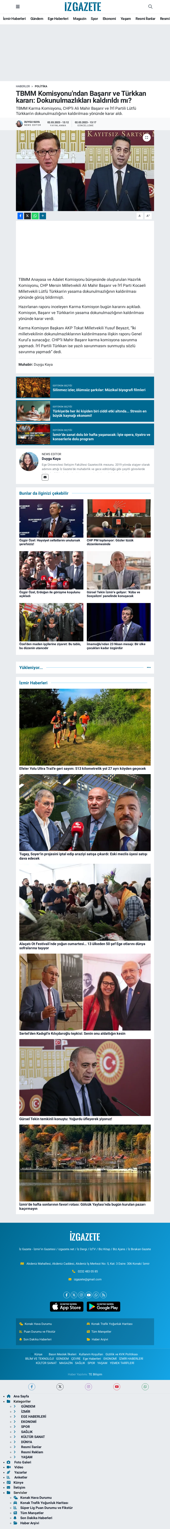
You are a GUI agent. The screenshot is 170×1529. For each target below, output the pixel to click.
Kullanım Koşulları (91, 1354)
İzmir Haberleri (14, 18)
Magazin (79, 18)
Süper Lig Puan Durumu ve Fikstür (43, 1508)
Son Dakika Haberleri (35, 1339)
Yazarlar (17, 1472)
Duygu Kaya (51, 459)
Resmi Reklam (28, 1452)
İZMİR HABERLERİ (131, 1358)
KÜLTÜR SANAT (46, 1363)
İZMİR (22, 1412)
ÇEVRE (76, 1358)
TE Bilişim (95, 1374)
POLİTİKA (41, 86)
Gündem (36, 18)
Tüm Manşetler (99, 1331)
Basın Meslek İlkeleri (62, 1354)
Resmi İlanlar (145, 18)
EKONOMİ (110, 1358)
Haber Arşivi (97, 1339)
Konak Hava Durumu (35, 1324)
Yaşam (126, 18)
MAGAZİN (66, 1363)
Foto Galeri (19, 1462)
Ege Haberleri (58, 18)
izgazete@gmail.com (88, 1279)
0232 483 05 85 (88, 1271)
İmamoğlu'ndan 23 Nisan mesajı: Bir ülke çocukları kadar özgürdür (116, 646)
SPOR (91, 1363)
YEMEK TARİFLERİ (122, 1363)
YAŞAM (102, 1363)
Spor (94, 18)
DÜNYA (23, 1442)
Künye (36, 1354)
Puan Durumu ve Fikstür (37, 1331)
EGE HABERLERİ (30, 1416)
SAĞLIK (80, 1363)
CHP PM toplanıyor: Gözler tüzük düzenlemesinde (110, 542)
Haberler (23, 86)
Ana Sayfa (18, 1396)
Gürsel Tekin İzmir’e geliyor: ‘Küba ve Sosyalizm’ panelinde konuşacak (113, 594)
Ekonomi (109, 18)
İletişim (16, 1487)
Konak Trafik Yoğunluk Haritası (110, 1324)
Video (15, 1467)
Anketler (17, 1477)
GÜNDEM (62, 1358)
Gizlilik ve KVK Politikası (122, 1354)
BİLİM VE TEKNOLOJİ (39, 1358)
